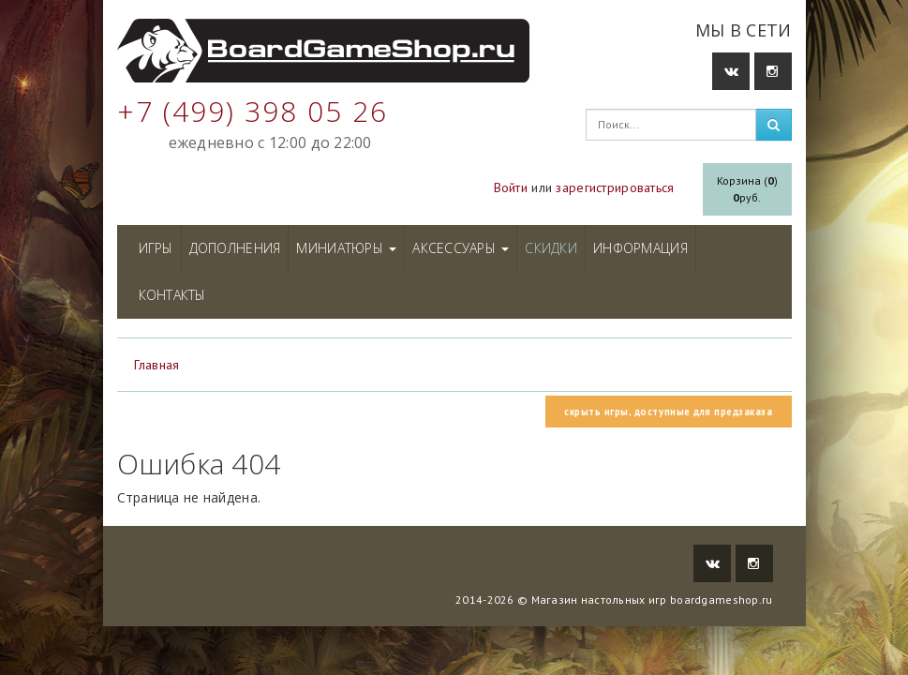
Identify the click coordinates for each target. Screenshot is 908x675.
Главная (157, 364)
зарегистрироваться (615, 187)
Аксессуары (460, 248)
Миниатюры (346, 248)
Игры (156, 248)
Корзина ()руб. (747, 188)
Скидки (551, 248)
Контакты (172, 295)
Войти (511, 187)
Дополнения (235, 248)
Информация (640, 248)
